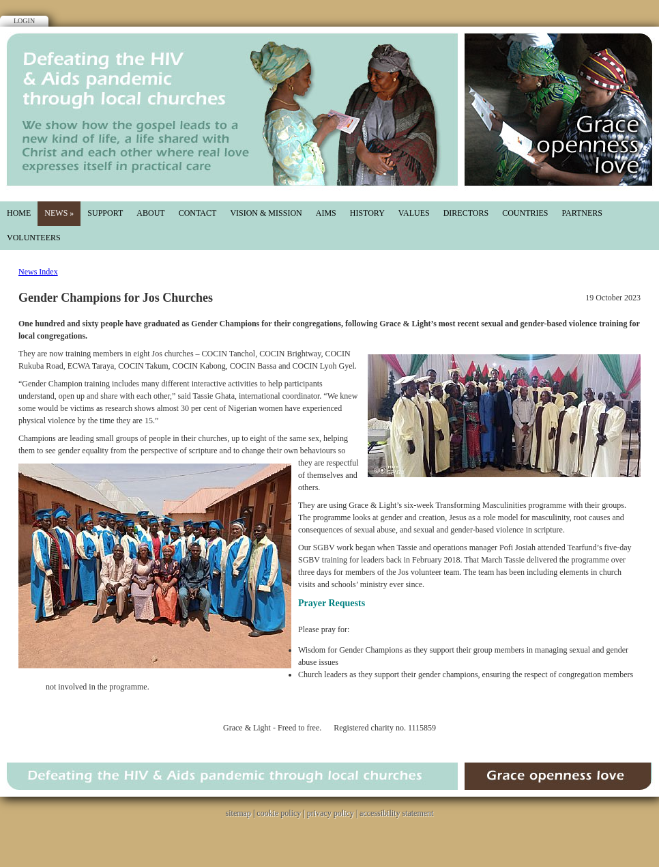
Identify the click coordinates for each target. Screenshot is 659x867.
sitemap (238, 813)
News (59, 213)
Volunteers (34, 237)
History (367, 213)
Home (19, 213)
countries (525, 213)
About (150, 213)
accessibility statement (396, 813)
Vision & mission (266, 213)
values (414, 213)
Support (105, 213)
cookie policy (279, 813)
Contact (198, 213)
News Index (38, 271)
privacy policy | (333, 813)
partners (581, 213)
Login (24, 21)
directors (465, 213)
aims (326, 213)
